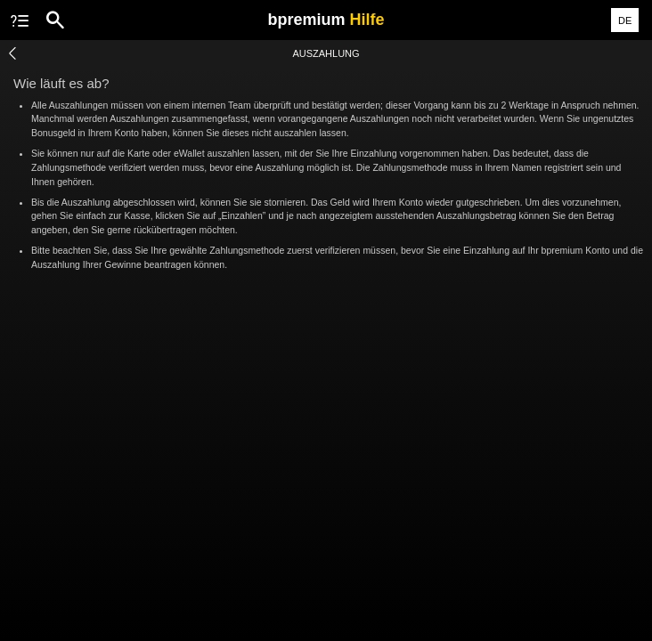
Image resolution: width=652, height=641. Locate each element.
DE (625, 20)
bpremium (325, 19)
